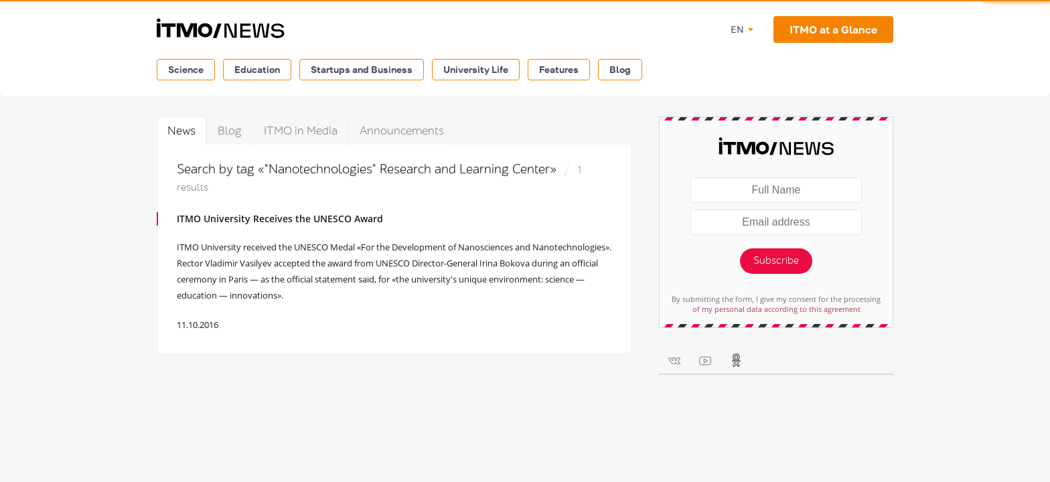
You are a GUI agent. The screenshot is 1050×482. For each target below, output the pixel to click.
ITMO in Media (301, 131)
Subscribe (776, 260)
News (181, 131)
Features (559, 69)
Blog (620, 69)
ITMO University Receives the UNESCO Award (280, 218)
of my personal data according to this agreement (776, 309)
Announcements (402, 131)
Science (186, 69)
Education (257, 69)
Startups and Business (361, 69)
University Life (475, 69)
